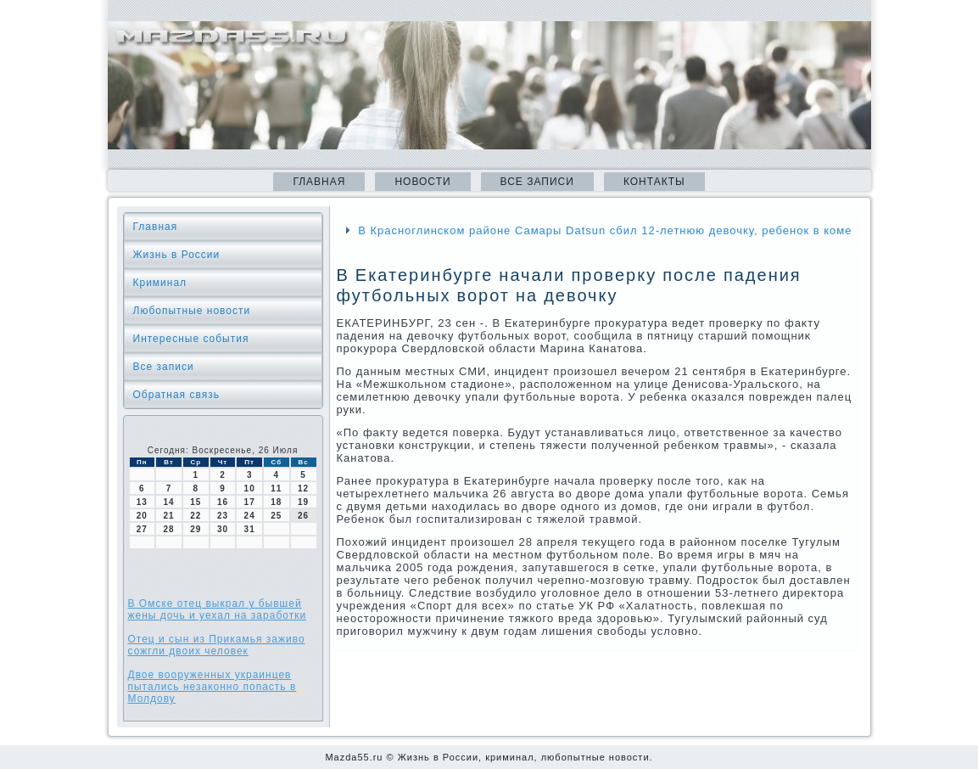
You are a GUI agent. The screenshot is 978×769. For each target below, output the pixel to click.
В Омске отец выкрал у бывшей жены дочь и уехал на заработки (217, 609)
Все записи (537, 182)
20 (142, 515)
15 (195, 502)
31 (249, 529)
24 (249, 515)
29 (195, 529)
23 (222, 515)
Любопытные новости (192, 311)
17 (249, 502)
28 (168, 529)
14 (168, 502)
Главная (319, 182)
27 (142, 529)
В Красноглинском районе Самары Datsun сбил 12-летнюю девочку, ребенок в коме (605, 230)
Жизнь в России (177, 255)
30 (222, 529)
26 (303, 515)
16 (222, 502)
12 (303, 488)
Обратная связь (176, 395)
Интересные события (191, 339)
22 (195, 515)
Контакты (654, 182)
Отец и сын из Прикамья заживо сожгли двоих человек (216, 645)
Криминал (160, 283)
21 (168, 515)
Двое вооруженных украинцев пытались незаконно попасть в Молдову (212, 686)
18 (276, 502)
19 (303, 502)
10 (249, 488)
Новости (422, 182)
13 (142, 502)
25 (276, 515)
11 (276, 488)
